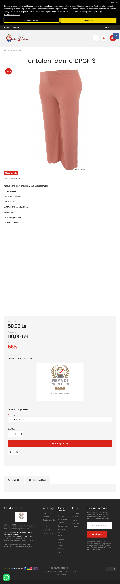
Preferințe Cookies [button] (31, 20)
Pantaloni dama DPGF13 (17, 50)
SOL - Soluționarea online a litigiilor (18, 546)
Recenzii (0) (14, 479)
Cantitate (11, 428)
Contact (61, 515)
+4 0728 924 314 (18, 538)
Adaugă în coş (60, 443)
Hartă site (76, 526)
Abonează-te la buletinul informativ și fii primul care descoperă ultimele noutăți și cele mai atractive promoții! (98, 515)
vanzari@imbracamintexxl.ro (21, 540)
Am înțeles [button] (88, 20)
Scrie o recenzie (25, 358)
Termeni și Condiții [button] (12, 14)
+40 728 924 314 (11, 27)
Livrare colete (48, 532)
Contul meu (62, 525)
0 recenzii (11, 358)
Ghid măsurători (37, 479)
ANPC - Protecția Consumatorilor (17, 544)
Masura (12, 414)
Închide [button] (114, 2)
